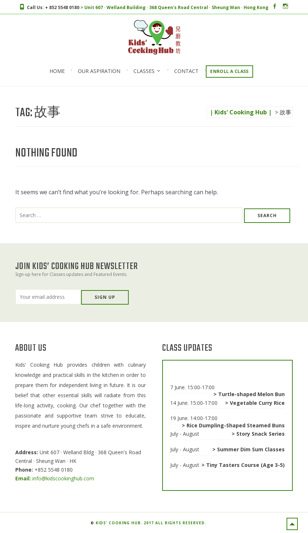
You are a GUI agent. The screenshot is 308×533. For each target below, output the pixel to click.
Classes (144, 71)
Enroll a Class (229, 71)
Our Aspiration (99, 71)
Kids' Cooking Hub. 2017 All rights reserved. (151, 522)
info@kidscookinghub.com (54, 478)
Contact (186, 71)
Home (57, 71)
